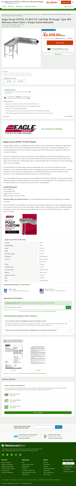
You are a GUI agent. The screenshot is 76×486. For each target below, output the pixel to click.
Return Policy (47, 474)
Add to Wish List (58, 54)
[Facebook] (11, 454)
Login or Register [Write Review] (38, 412)
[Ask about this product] (38, 307)
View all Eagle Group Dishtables (51, 129)
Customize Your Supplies (8, 468)
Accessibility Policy (31, 479)
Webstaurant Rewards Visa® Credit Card (61, 49)
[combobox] (38, 7)
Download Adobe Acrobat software (38, 373)
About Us (46, 462)
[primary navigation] (5, 3)
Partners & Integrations (7, 472)
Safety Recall (25, 474)
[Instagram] (3, 454)
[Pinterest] (20, 454)
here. (8, 201)
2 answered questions (15, 26)
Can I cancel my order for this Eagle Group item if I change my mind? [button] (25, 321)
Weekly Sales (25, 466)
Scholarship (47, 470)
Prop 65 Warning (25, 284)
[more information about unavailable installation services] (30, 92)
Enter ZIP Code (8, 93)
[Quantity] (45, 42)
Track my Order (68, 466)
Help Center (68, 463)
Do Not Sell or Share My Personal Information (49, 479)
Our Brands (47, 464)
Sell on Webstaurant (49, 472)
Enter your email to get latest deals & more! (22, 427)
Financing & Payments (49, 468)
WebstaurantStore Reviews (29, 472)
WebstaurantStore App (7, 466)
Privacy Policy (53, 311)
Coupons (24, 468)
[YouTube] (7, 454)
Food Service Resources (28, 470)
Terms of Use (45, 311)
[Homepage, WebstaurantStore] (38, 3)
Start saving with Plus (24, 438)
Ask (68, 307)
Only (44, 32)
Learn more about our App (55, 438)
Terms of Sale (5, 479)
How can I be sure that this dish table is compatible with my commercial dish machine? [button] (31, 330)
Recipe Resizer (5, 470)
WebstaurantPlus (6, 462)
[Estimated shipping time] (29, 98)
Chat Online (66, 469)
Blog (23, 462)
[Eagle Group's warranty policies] (38, 357)
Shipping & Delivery (68, 471)
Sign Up (58, 427)
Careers (46, 466)
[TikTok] (16, 454)
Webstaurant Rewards (7, 464)
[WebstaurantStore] (22, 445)
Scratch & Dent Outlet (27, 464)
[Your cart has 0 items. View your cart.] (71, 3)
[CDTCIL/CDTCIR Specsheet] (13, 357)
